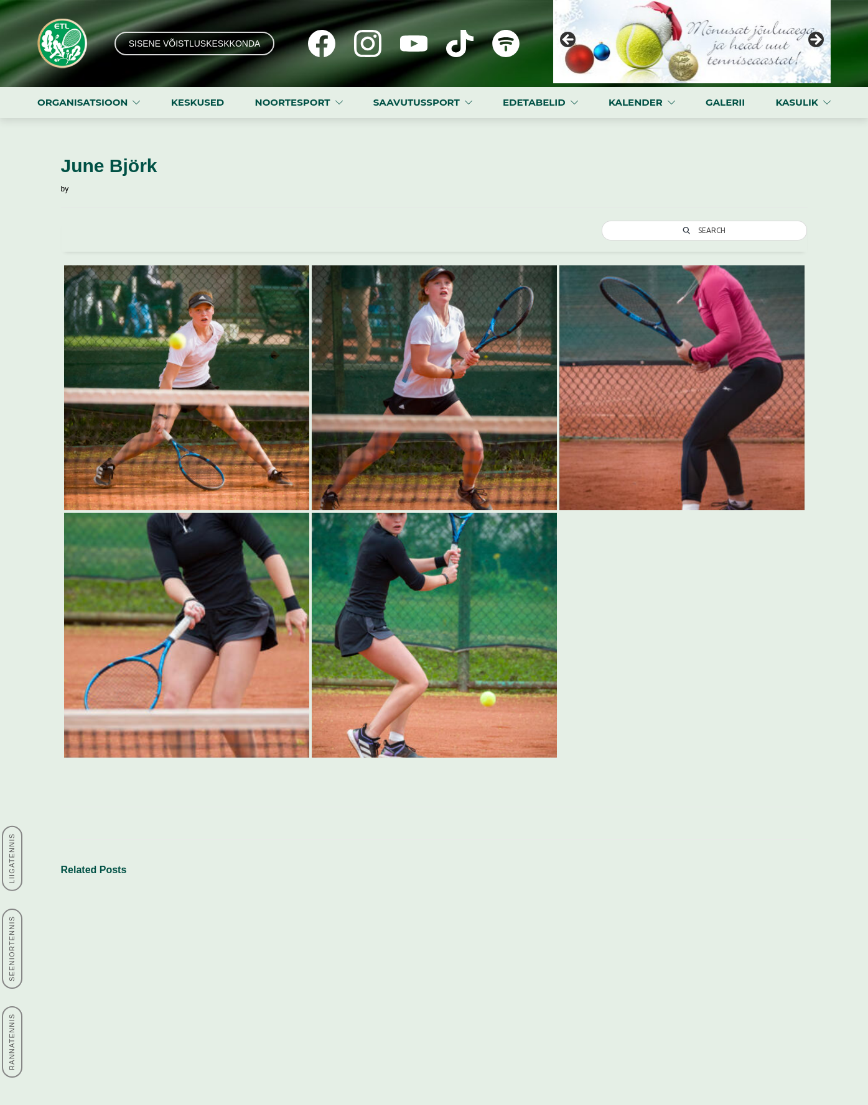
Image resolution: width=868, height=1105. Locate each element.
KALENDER (636, 102)
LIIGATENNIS (12, 858)
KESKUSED (198, 102)
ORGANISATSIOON (82, 102)
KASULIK (796, 102)
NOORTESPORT (292, 102)
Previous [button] (568, 40)
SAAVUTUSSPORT (416, 102)
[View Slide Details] (692, 41)
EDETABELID (534, 102)
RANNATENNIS (12, 1042)
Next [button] (815, 40)
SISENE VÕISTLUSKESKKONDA (195, 43)
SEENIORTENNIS (12, 948)
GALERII (725, 102)
